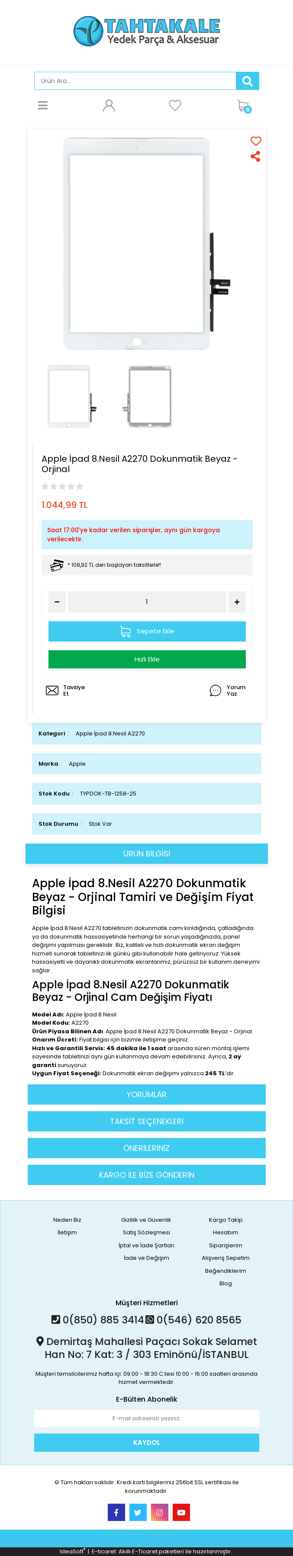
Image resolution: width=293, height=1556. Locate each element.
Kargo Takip (226, 1220)
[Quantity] (147, 602)
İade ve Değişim (146, 1258)
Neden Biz (67, 1220)
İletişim (67, 1232)
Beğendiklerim (225, 1271)
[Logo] (146, 31)
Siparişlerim (225, 1245)
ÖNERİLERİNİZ (146, 1148)
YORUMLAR (147, 1094)
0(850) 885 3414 (98, 1320)
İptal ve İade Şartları (146, 1245)
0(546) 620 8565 (193, 1320)
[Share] (256, 156)
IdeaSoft (72, 1551)
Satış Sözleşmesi (146, 1232)
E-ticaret (104, 1551)
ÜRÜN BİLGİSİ (146, 853)
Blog (225, 1283)
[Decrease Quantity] (57, 602)
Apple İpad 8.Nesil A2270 (110, 733)
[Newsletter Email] (146, 1418)
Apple (77, 764)
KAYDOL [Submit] (146, 1442)
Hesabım (225, 1232)
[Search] (135, 80)
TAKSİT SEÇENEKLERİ (147, 1121)
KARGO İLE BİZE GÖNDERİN (146, 1174)
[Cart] (246, 105)
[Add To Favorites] (256, 141)
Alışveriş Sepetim (226, 1258)
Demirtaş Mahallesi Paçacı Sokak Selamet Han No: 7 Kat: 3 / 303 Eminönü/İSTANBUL (146, 1348)
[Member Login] (109, 105)
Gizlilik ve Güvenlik (146, 1220)
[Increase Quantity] (237, 602)
